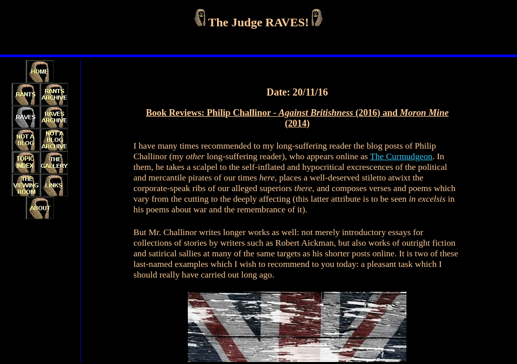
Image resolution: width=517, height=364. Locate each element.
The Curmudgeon (401, 156)
